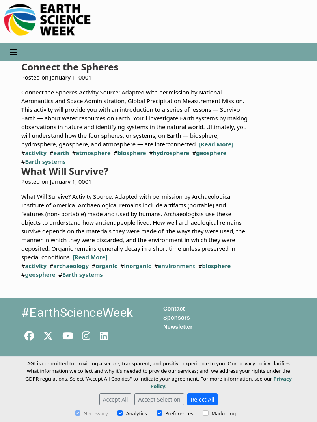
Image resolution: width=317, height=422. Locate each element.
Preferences (179, 413)
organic (106, 266)
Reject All (202, 399)
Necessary (96, 413)
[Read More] (216, 144)
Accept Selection (159, 399)
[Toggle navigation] (13, 52)
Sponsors (176, 318)
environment (177, 266)
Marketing (223, 413)
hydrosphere (171, 153)
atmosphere (93, 153)
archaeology (71, 266)
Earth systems (45, 161)
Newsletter (177, 327)
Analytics (136, 413)
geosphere (211, 153)
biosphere (131, 153)
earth (61, 153)
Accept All (115, 399)
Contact (174, 308)
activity (36, 153)
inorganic (137, 266)
